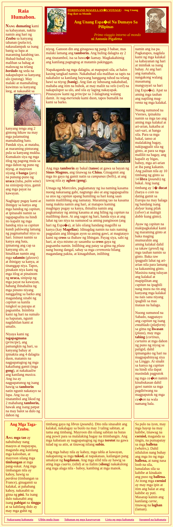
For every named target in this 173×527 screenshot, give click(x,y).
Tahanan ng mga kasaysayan (82, 519)
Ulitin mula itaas (48, 519)
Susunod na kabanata (152, 519)
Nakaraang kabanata (20, 519)
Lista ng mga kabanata (119, 519)
